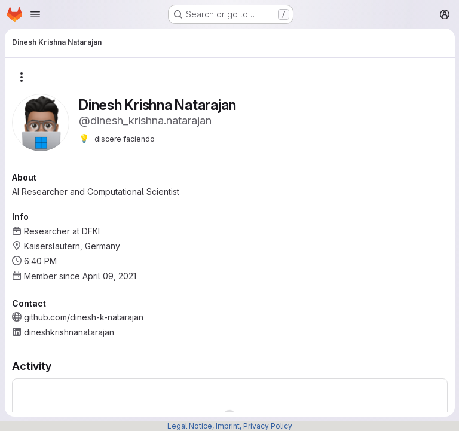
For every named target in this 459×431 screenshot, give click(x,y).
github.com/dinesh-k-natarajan (83, 317)
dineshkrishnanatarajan (69, 332)
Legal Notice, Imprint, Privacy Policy (229, 425)
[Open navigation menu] (35, 14)
